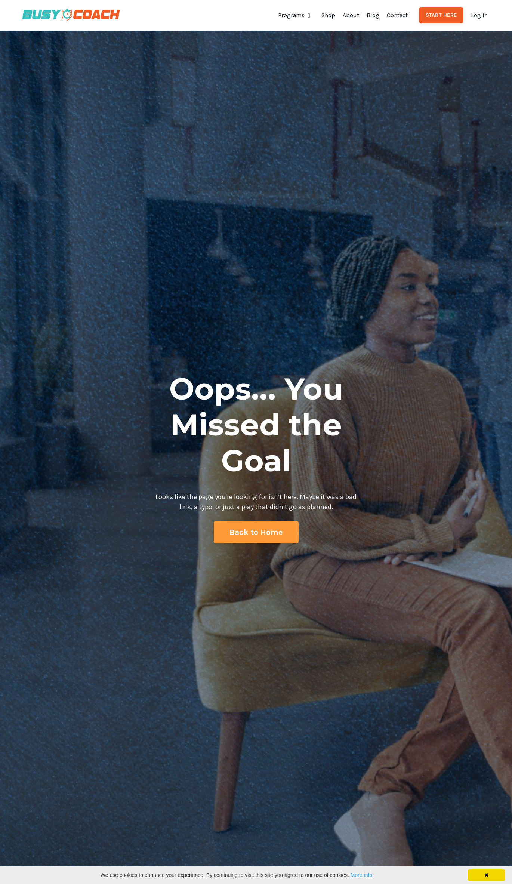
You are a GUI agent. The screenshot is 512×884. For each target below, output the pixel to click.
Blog (373, 15)
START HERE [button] (441, 15)
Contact (397, 15)
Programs (294, 15)
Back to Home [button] (256, 532)
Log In (479, 15)
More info (361, 875)
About (351, 15)
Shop (328, 15)
